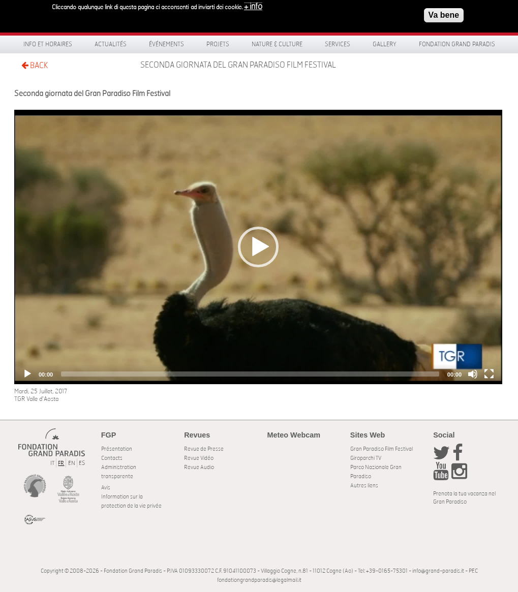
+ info (253, 6)
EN (71, 463)
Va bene (444, 14)
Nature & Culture (277, 44)
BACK (34, 65)
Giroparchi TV (365, 458)
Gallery (385, 44)
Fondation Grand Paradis (457, 44)
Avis (105, 487)
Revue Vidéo (199, 458)
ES (82, 463)
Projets (217, 44)
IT (52, 463)
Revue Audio (199, 467)
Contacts (112, 458)
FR (61, 463)
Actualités (111, 44)
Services (337, 44)
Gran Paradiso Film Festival (381, 449)
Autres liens (364, 485)
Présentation (116, 449)
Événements (166, 44)
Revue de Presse (204, 449)
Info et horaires (47, 44)
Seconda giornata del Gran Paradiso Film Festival (238, 65)
